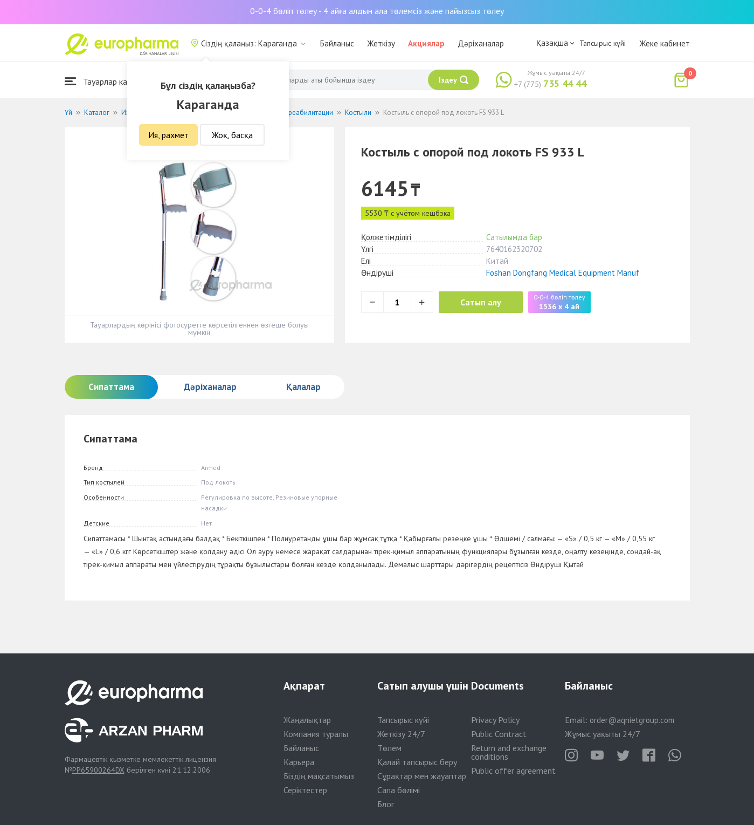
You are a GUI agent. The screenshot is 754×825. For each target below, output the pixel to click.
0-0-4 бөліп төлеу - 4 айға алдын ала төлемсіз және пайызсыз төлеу (377, 10)
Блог (385, 804)
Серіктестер (305, 790)
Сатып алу (480, 302)
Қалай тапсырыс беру (417, 761)
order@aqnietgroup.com (632, 720)
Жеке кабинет (664, 43)
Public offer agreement (513, 770)
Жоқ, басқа (232, 134)
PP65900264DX (98, 770)
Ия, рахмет (168, 134)
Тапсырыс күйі (602, 43)
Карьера (298, 761)
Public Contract (499, 733)
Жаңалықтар (307, 719)
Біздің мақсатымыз (318, 776)
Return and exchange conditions (509, 752)
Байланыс (337, 43)
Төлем (389, 747)
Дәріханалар (481, 43)
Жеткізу (381, 43)
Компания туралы (315, 733)
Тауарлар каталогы (109, 81)
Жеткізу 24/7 (401, 733)
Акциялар (426, 43)
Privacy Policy (495, 719)
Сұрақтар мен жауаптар (421, 776)
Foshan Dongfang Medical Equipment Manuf (562, 273)
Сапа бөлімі (398, 790)
